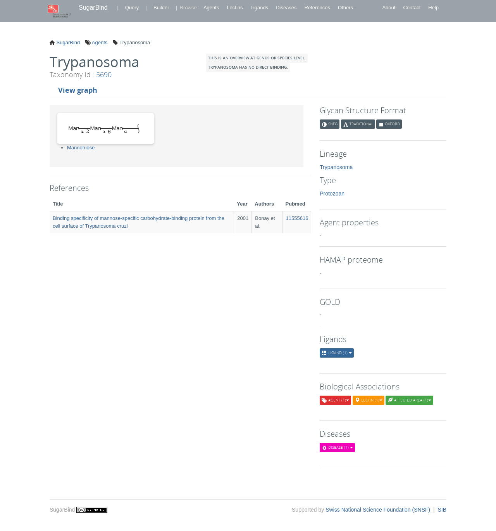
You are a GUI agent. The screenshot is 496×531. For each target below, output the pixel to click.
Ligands (260, 7)
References (317, 7)
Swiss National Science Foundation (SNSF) (379, 510)
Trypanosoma (336, 167)
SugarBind (93, 7)
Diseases (286, 7)
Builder (161, 7)
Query (132, 7)
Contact (411, 7)
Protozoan (332, 193)
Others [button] (347, 7)
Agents (211, 7)
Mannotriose (81, 147)
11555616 (297, 218)
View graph (77, 90)
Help (433, 7)
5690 (104, 74)
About (388, 7)
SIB (441, 510)
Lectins (235, 7)
